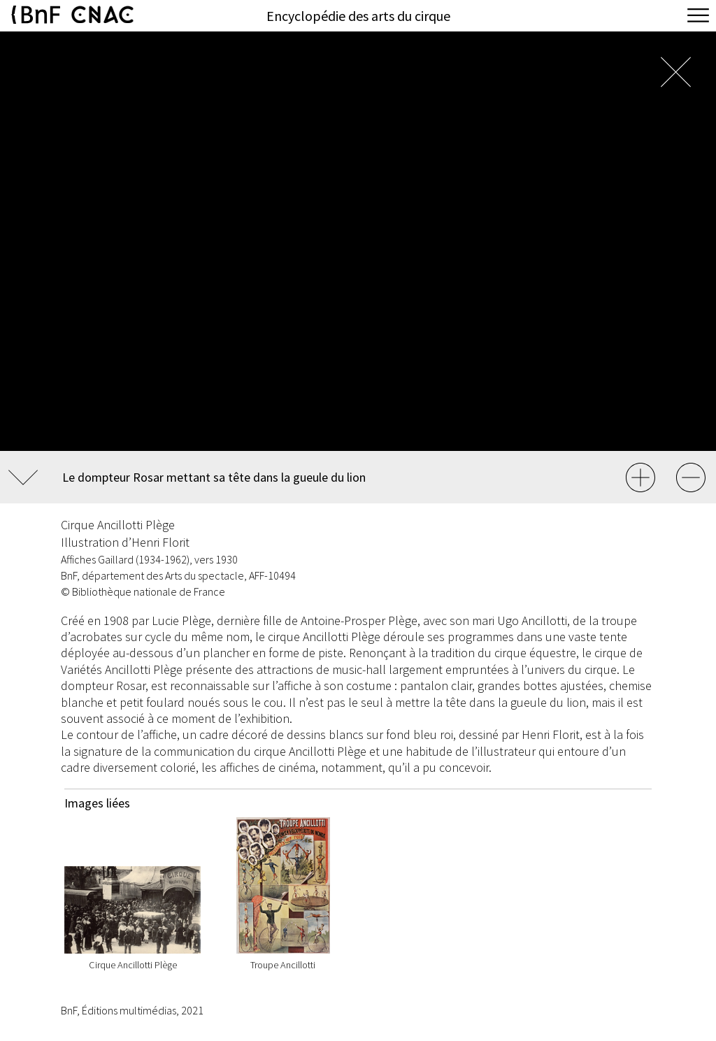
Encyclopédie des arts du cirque (358, 15)
